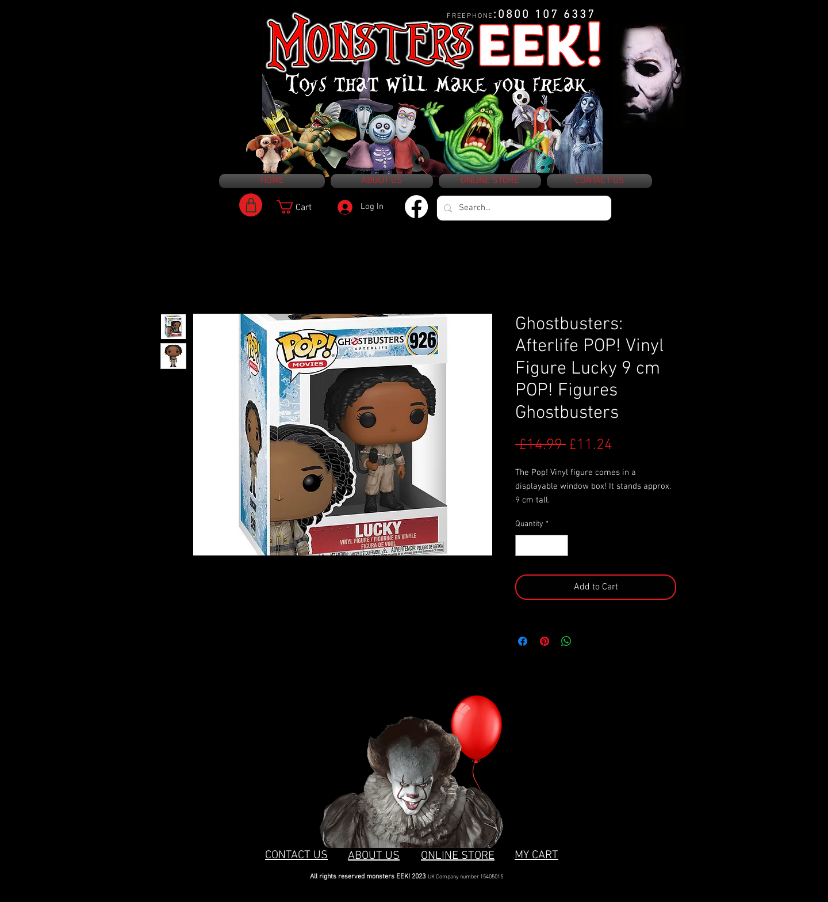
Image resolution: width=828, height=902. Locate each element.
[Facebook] (416, 206)
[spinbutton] (541, 545)
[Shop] (250, 204)
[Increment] (559, 545)
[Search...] (523, 208)
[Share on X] (588, 641)
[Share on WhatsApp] (566, 641)
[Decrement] (524, 545)
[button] (302, 207)
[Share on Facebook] (523, 641)
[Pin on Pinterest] (544, 641)
